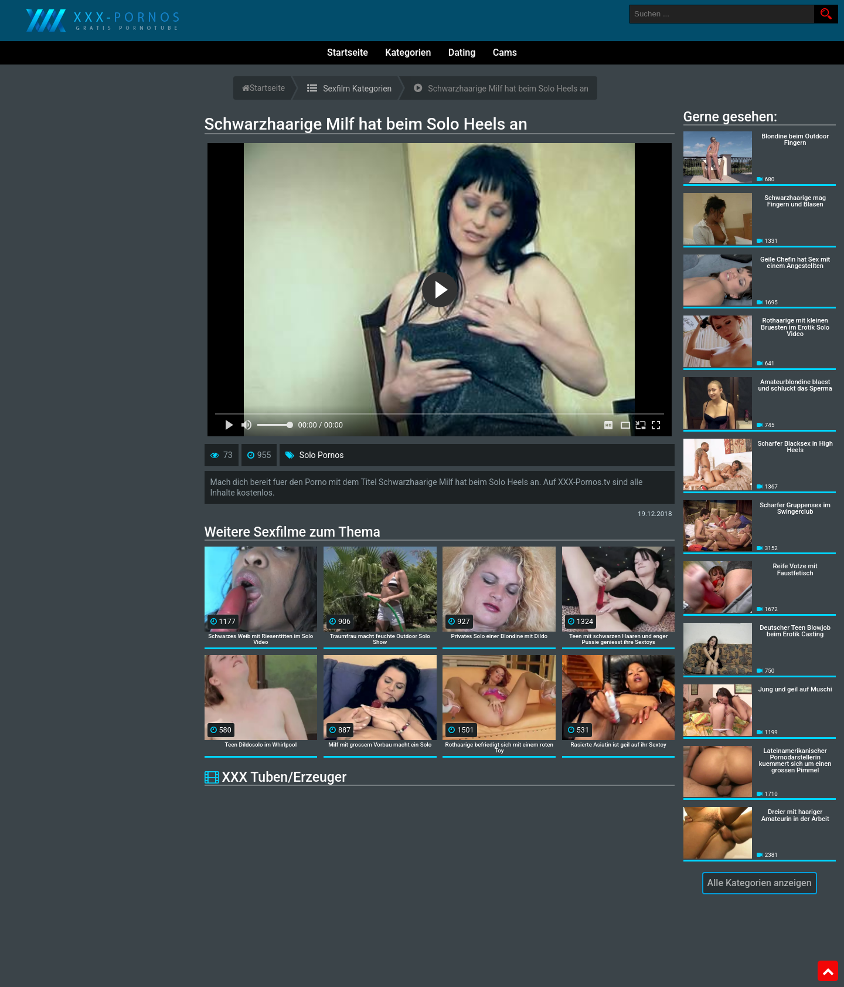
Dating (461, 52)
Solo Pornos (322, 455)
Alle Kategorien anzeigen (759, 882)
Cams (505, 52)
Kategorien (408, 52)
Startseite (347, 52)
